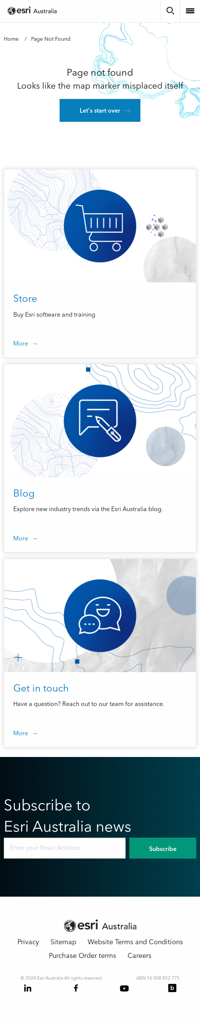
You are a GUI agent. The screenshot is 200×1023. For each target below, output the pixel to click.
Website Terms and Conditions (135, 942)
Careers (139, 956)
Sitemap (63, 942)
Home (11, 39)
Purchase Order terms (82, 956)
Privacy (28, 942)
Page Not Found (51, 39)
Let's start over (100, 110)
